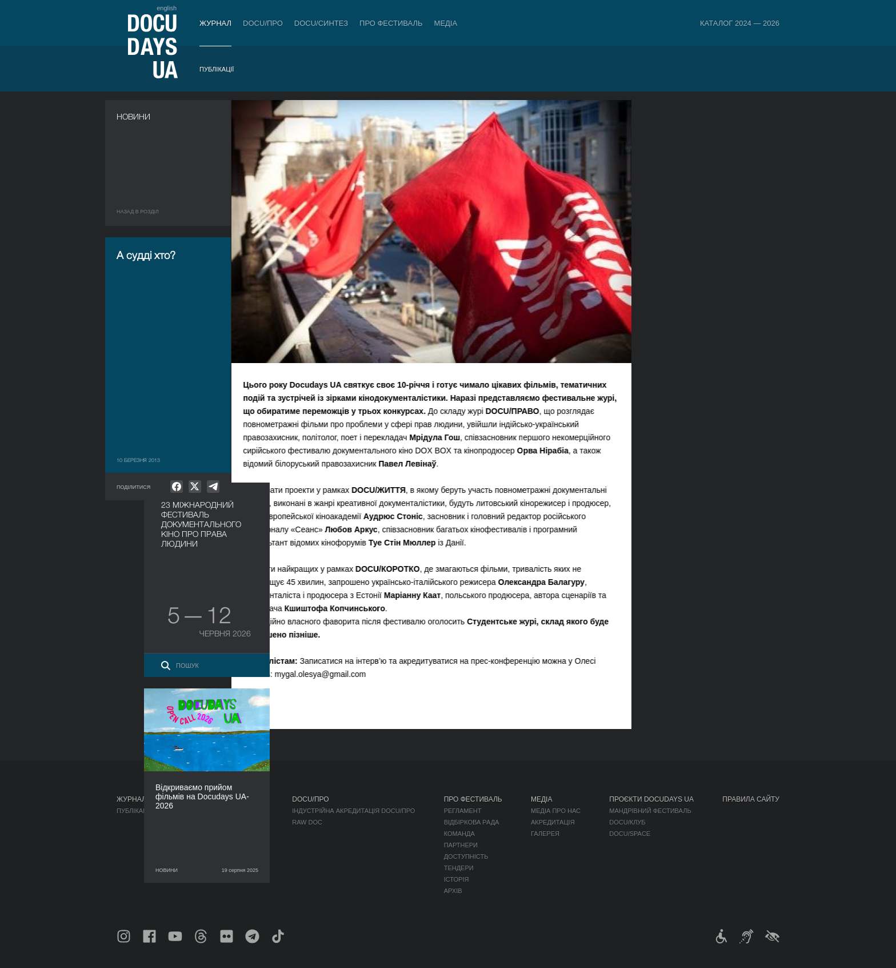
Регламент (463, 810)
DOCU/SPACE (629, 833)
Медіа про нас (556, 810)
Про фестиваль (391, 23)
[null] (176, 486)
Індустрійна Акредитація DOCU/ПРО (353, 810)
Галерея (545, 833)
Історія (456, 879)
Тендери (459, 868)
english (167, 8)
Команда (459, 833)
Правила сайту (750, 799)
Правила (195, 810)
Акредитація (553, 822)
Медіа (446, 23)
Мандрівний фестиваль (650, 810)
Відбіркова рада (471, 822)
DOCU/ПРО (263, 23)
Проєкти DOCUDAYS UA (651, 799)
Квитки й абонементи (221, 799)
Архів (453, 890)
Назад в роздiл (138, 211)
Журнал (215, 23)
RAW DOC (307, 822)
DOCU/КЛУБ (627, 822)
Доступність (466, 856)
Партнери (461, 845)
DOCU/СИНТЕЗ (321, 23)
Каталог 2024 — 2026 (739, 23)
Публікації (216, 69)
